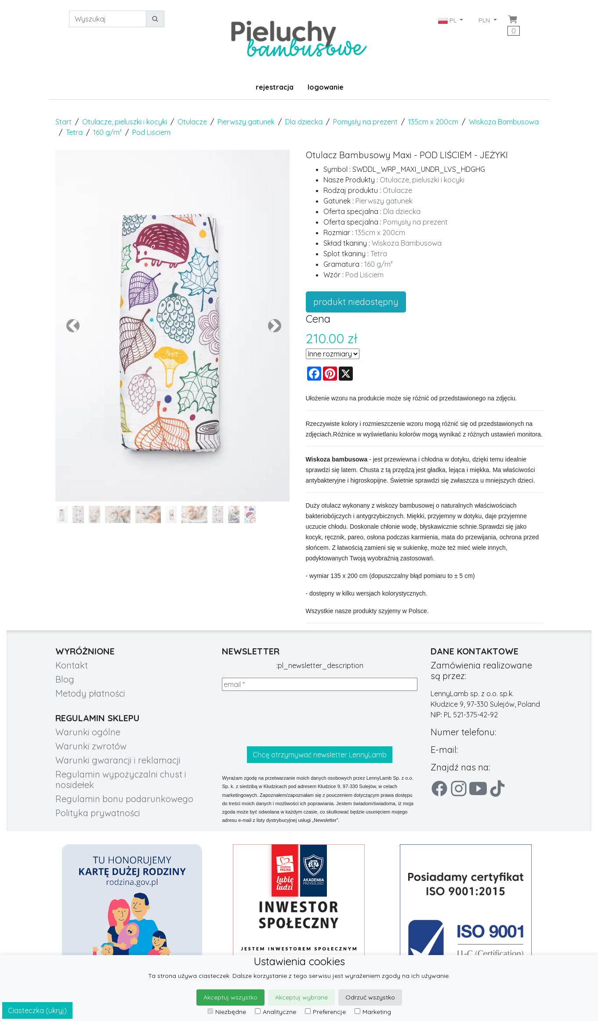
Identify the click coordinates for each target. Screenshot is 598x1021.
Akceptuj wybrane (301, 997)
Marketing (373, 1012)
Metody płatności (90, 693)
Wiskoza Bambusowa (504, 121)
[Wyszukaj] (107, 19)
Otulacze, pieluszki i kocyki (124, 121)
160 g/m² (107, 132)
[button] (73, 325)
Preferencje (325, 1012)
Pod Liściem (151, 132)
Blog (64, 679)
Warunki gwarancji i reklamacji (118, 760)
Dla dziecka (304, 121)
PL (448, 20)
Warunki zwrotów (91, 746)
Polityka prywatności (97, 812)
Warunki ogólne (87, 732)
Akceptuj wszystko (230, 997)
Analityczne (275, 1012)
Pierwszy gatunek (246, 121)
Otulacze (192, 121)
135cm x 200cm (433, 121)
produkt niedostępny (356, 301)
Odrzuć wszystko (370, 997)
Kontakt (71, 665)
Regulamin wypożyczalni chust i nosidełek (120, 779)
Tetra (74, 132)
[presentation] (288, 718)
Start (63, 121)
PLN (485, 20)
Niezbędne (226, 1012)
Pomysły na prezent (365, 121)
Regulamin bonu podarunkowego (124, 798)
